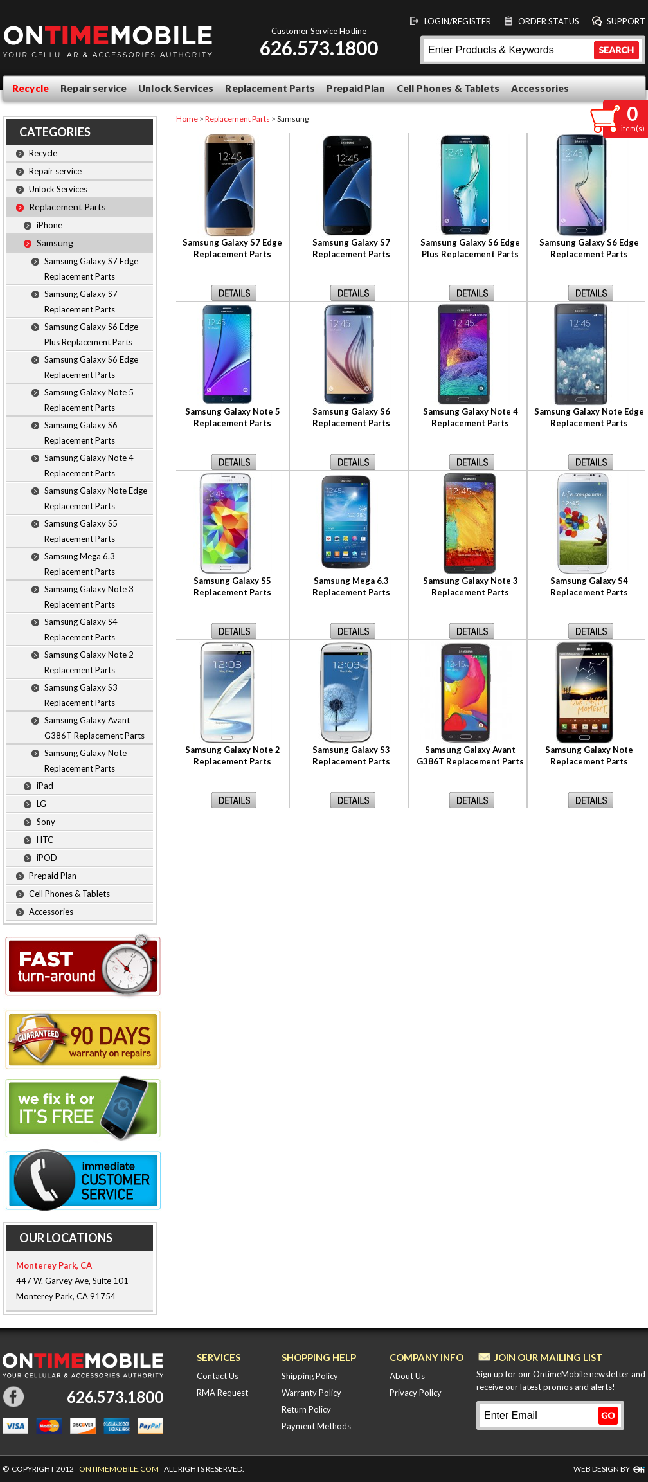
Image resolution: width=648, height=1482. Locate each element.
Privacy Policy (416, 1392)
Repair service (93, 88)
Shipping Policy (310, 1376)
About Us (407, 1376)
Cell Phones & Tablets (448, 88)
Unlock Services (175, 88)
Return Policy (306, 1409)
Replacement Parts (270, 88)
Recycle (30, 88)
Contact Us (218, 1376)
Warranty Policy (311, 1392)
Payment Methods (316, 1426)
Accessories (540, 88)
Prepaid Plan (356, 88)
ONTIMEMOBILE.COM (119, 1469)
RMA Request (222, 1392)
